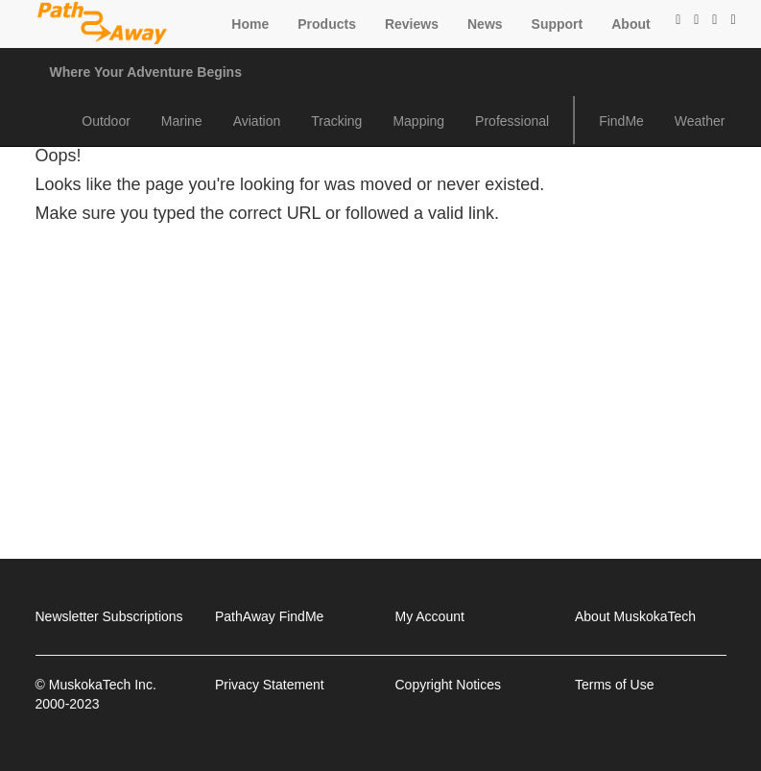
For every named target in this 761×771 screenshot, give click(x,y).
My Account (429, 616)
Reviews (412, 24)
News (485, 24)
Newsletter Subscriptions (109, 616)
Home (250, 24)
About (630, 24)
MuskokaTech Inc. (102, 684)
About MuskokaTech (635, 616)
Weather (700, 121)
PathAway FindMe (269, 616)
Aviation (257, 121)
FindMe (621, 121)
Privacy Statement (269, 684)
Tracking (336, 121)
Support (557, 24)
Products (326, 24)
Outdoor (106, 121)
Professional (512, 121)
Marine (181, 121)
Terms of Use (614, 684)
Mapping (418, 121)
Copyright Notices (448, 684)
